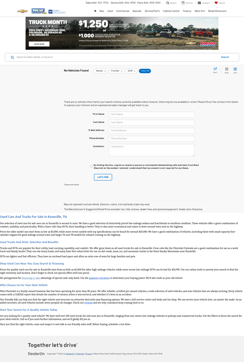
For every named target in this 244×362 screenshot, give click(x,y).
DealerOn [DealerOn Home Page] (70, 354)
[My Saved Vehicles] (219, 3)
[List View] (235, 70)
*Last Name (98, 122)
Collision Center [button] (171, 11)
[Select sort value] (216, 70)
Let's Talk (103, 177)
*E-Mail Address (96, 130)
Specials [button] (136, 11)
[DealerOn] (36, 354)
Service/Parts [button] (152, 11)
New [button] (102, 11)
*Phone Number (96, 138)
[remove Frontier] (116, 71)
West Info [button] (200, 11)
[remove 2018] (131, 71)
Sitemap (80, 354)
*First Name (98, 114)
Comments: (98, 147)
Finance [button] (187, 11)
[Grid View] (226, 70)
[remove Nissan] (101, 71)
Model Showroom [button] (217, 11)
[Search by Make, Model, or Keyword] (117, 57)
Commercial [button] (122, 11)
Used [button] (110, 11)
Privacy (89, 354)
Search (225, 57)
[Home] (95, 11)
